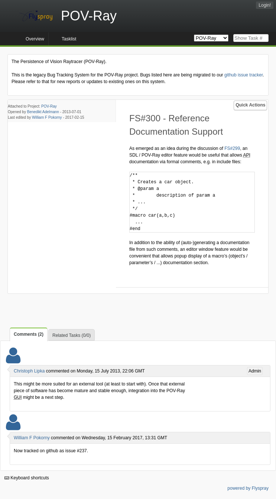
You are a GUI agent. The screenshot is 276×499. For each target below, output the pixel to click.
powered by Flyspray (248, 488)
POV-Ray (49, 106)
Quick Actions (250, 105)
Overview (35, 39)
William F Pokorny (47, 117)
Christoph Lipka (29, 371)
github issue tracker (243, 75)
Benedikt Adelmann (43, 112)
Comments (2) (28, 334)
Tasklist (69, 39)
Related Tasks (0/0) (71, 335)
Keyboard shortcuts (26, 477)
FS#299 (232, 148)
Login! (265, 5)
